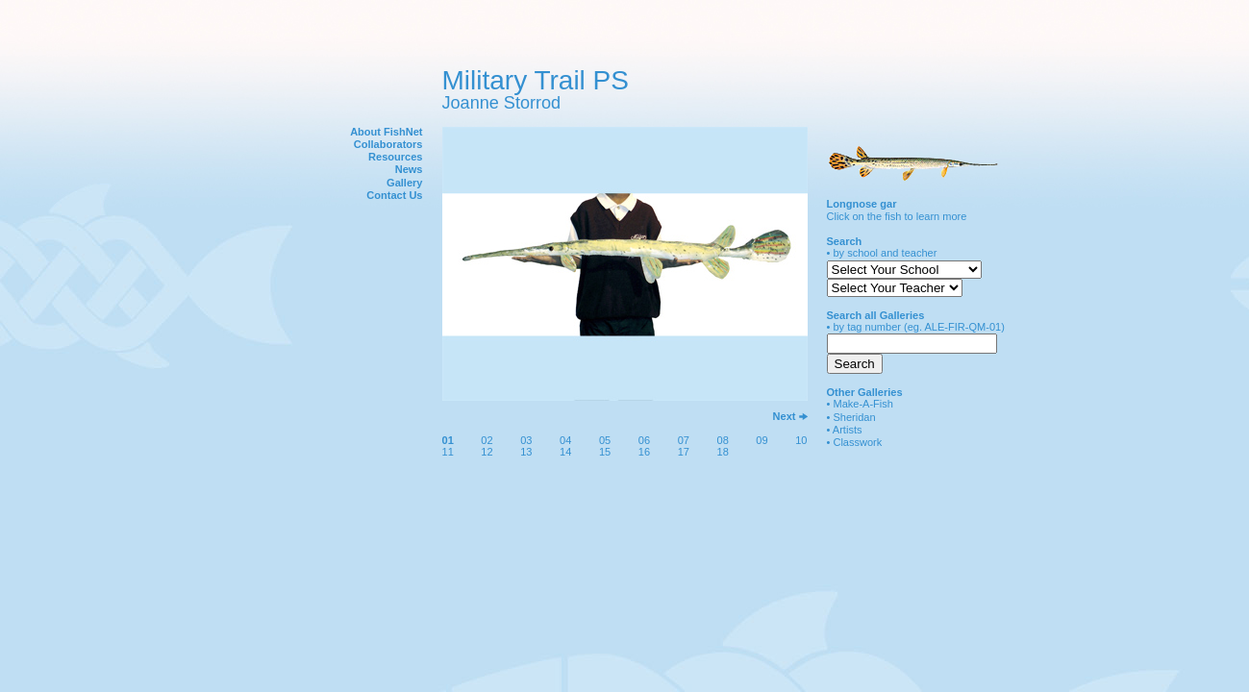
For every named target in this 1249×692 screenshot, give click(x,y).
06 (644, 440)
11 (448, 451)
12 (486, 451)
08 (723, 440)
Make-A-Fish (863, 403)
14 (565, 451)
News (409, 169)
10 (801, 440)
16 (644, 451)
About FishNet (386, 131)
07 (683, 440)
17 (683, 451)
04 (565, 440)
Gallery (404, 182)
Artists (847, 429)
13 (526, 451)
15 (605, 451)
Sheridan (854, 417)
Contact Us (394, 195)
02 (486, 440)
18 (723, 451)
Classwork (857, 442)
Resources (395, 156)
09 (761, 440)
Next (784, 416)
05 (605, 440)
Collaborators (388, 144)
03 (526, 440)
